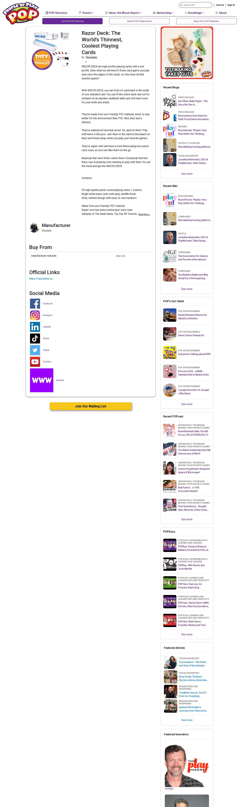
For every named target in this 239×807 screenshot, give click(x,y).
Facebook (48, 303)
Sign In (231, 4)
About (221, 12)
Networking (162, 12)
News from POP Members (206, 21)
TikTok (46, 338)
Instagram (47, 315)
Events (85, 12)
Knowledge (193, 12)
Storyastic (91, 57)
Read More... (144, 214)
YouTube (47, 361)
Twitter (46, 350)
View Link (120, 256)
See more (187, 173)
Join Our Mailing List (90, 406)
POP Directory (56, 12)
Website (60, 380)
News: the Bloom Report (122, 12)
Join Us (220, 4)
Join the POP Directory (72, 21)
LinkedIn (47, 327)
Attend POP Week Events (139, 21)
